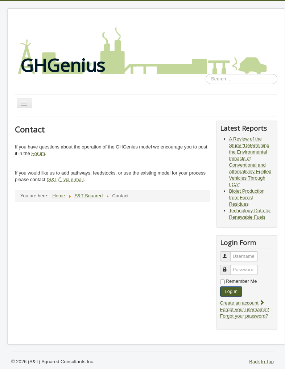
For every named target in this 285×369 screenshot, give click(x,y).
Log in (231, 291)
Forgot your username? (244, 309)
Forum (38, 153)
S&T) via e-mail (66, 179)
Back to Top (261, 361)
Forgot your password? (244, 316)
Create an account (242, 303)
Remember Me (241, 281)
